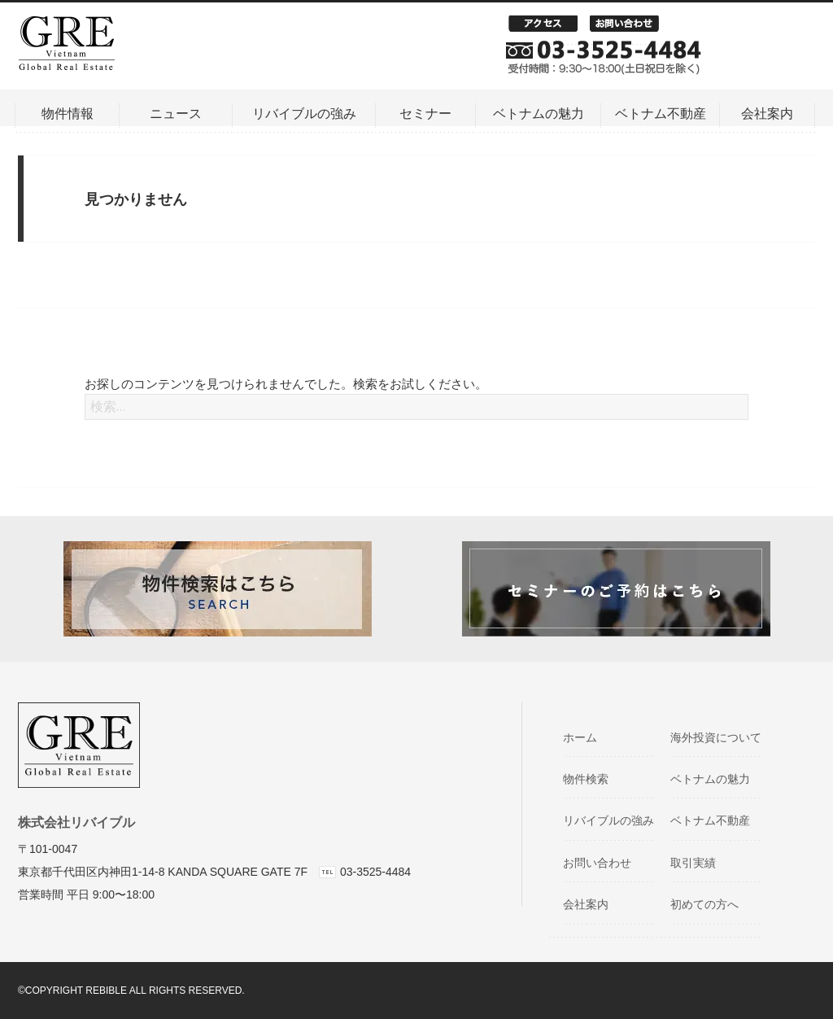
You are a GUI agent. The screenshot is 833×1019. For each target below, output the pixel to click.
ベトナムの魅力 (538, 113)
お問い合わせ (630, 27)
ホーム (587, 737)
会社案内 (767, 113)
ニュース (176, 113)
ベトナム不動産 (660, 113)
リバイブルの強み (304, 113)
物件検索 (592, 778)
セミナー (425, 113)
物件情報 (67, 113)
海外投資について (722, 737)
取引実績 (700, 862)
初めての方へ (711, 904)
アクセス (549, 27)
